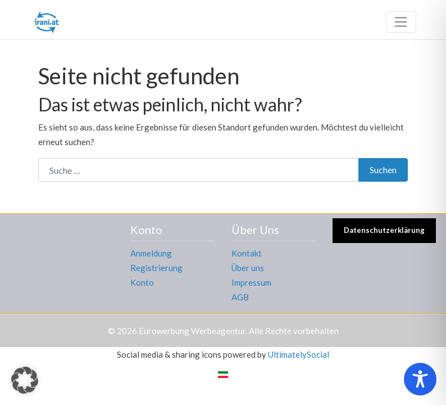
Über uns (247, 268)
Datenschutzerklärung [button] (384, 230)
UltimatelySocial (298, 354)
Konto (142, 282)
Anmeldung (151, 253)
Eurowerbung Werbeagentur (192, 331)
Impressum (251, 282)
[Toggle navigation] (401, 22)
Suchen (383, 169)
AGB (240, 297)
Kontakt (246, 253)
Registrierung (156, 268)
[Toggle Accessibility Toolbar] (420, 379)
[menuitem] (223, 374)
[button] (24, 380)
